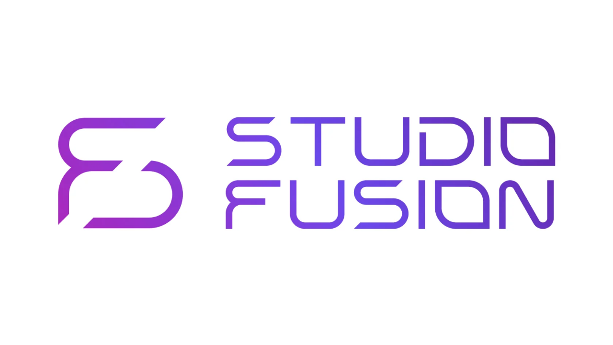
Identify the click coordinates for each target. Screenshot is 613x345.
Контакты (407, 15)
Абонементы (296, 15)
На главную (75, 113)
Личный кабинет (522, 14)
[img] (20, 14)
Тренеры (338, 15)
